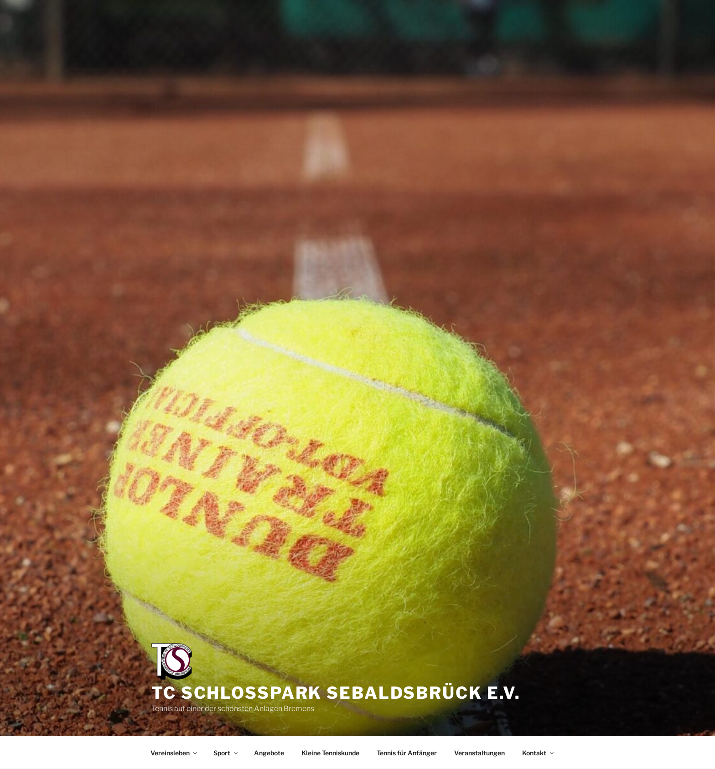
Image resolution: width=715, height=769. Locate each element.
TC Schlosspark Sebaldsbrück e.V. (336, 693)
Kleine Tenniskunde (330, 753)
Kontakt (538, 753)
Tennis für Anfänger (407, 753)
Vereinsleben (174, 753)
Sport (226, 753)
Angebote (269, 753)
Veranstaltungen (479, 753)
